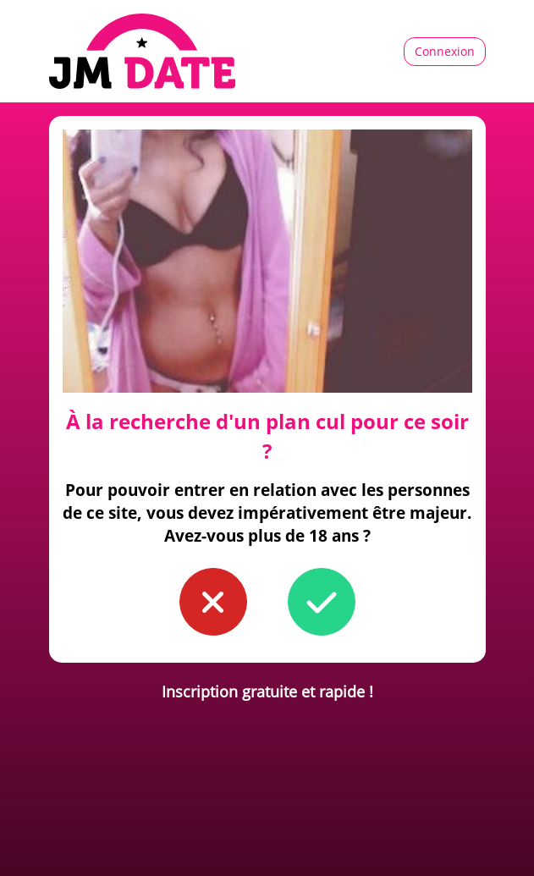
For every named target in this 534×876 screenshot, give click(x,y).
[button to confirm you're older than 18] (321, 602)
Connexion (445, 51)
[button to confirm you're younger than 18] (213, 602)
